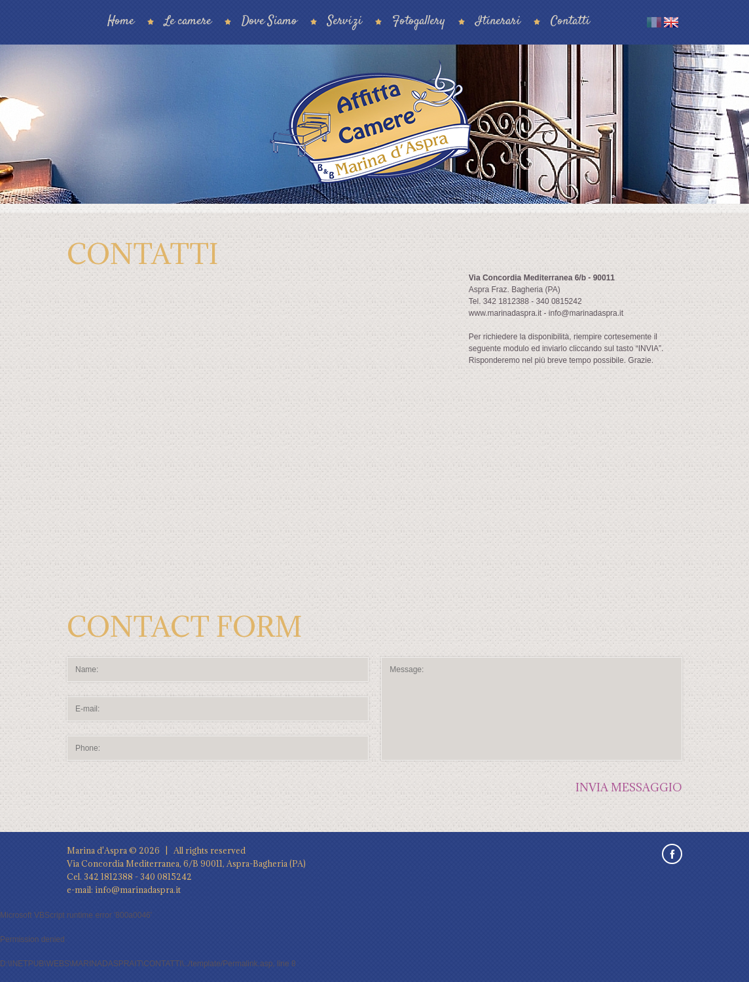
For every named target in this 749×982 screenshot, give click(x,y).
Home (120, 21)
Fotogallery (418, 21)
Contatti (570, 21)
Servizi (344, 21)
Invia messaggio (628, 787)
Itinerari (498, 21)
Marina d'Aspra (97, 850)
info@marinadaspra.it (138, 889)
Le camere (187, 21)
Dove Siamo (269, 21)
